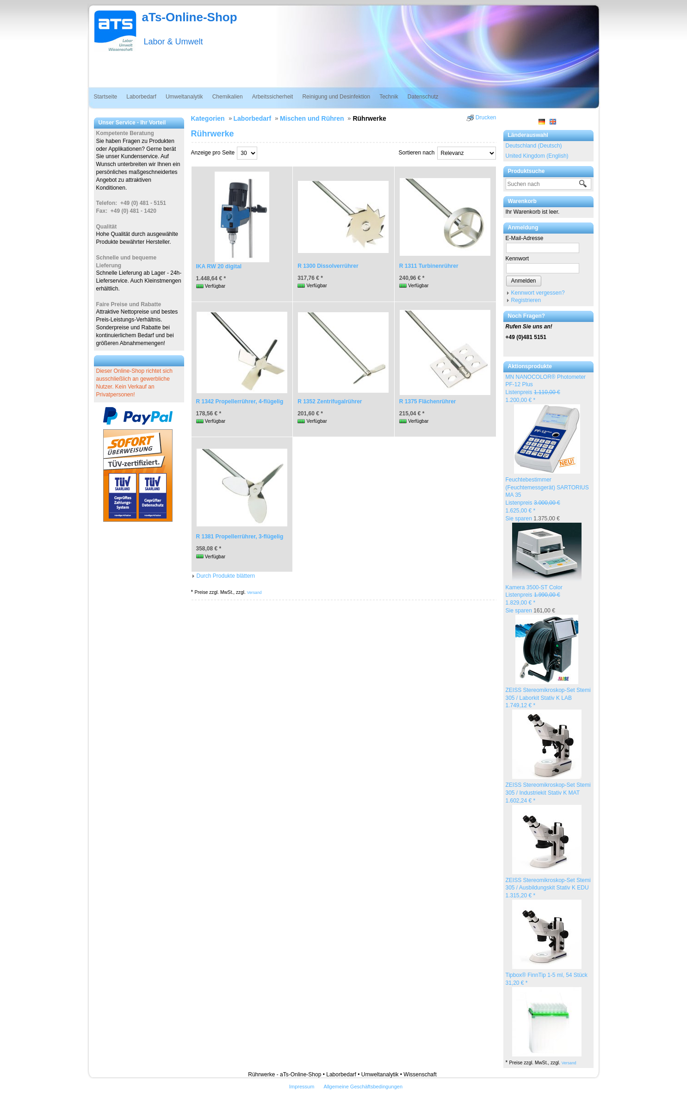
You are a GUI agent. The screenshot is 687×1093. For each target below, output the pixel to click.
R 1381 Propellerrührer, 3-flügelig (240, 536)
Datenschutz (423, 96)
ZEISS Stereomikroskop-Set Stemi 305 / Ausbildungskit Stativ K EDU (548, 888)
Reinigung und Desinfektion (336, 96)
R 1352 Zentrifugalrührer (329, 401)
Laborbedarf (141, 96)
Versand (569, 1063)
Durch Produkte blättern (226, 576)
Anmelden (523, 281)
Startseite (106, 96)
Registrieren (526, 300)
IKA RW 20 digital (219, 266)
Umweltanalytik (184, 96)
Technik (388, 96)
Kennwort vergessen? (538, 293)
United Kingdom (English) (537, 156)
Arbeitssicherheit (272, 96)
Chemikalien (227, 96)
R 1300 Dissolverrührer (327, 266)
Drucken (486, 117)
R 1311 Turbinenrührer (428, 266)
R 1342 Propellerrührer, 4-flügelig (240, 401)
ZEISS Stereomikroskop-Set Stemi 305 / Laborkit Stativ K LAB (548, 698)
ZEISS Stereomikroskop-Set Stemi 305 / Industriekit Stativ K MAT (548, 793)
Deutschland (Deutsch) (534, 145)
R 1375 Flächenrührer (427, 401)
